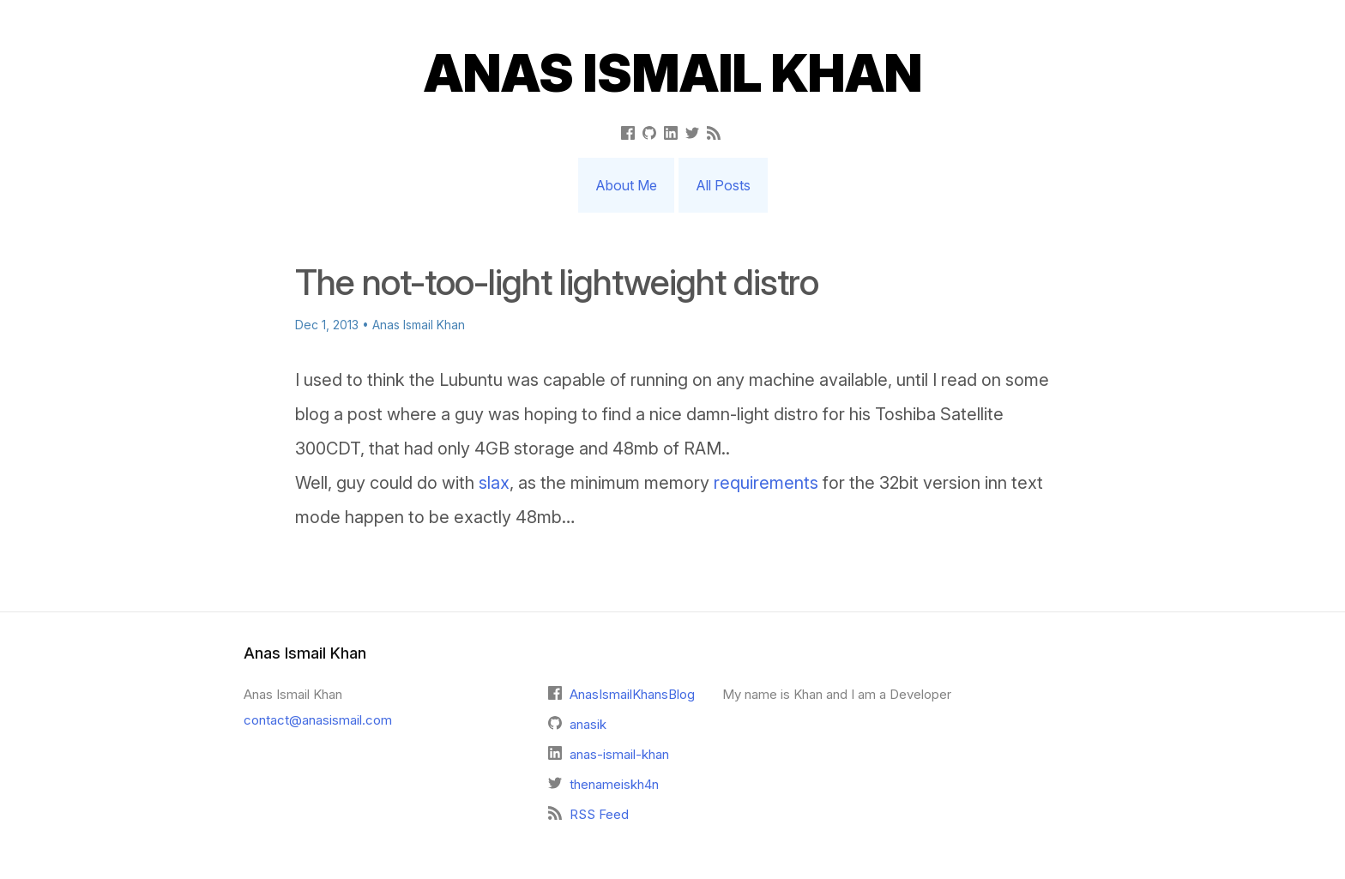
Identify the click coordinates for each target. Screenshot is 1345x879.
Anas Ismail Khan (673, 73)
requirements (766, 483)
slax (494, 483)
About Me (626, 185)
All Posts (723, 185)
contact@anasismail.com (318, 720)
